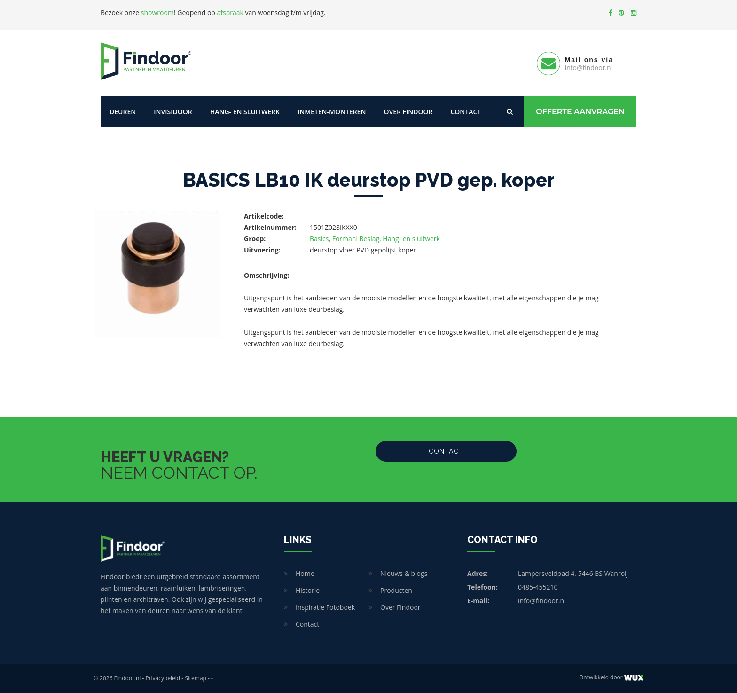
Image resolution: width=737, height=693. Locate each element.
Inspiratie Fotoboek (325, 607)
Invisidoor (173, 111)
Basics (319, 238)
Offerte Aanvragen (580, 111)
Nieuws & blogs (403, 573)
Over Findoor (408, 111)
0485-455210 (538, 587)
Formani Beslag (355, 238)
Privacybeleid (162, 678)
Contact (465, 111)
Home (305, 573)
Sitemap (195, 678)
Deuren (123, 111)
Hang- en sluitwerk (245, 111)
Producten (396, 590)
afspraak (230, 12)
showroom (157, 12)
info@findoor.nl (542, 600)
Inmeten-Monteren (332, 111)
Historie (308, 590)
